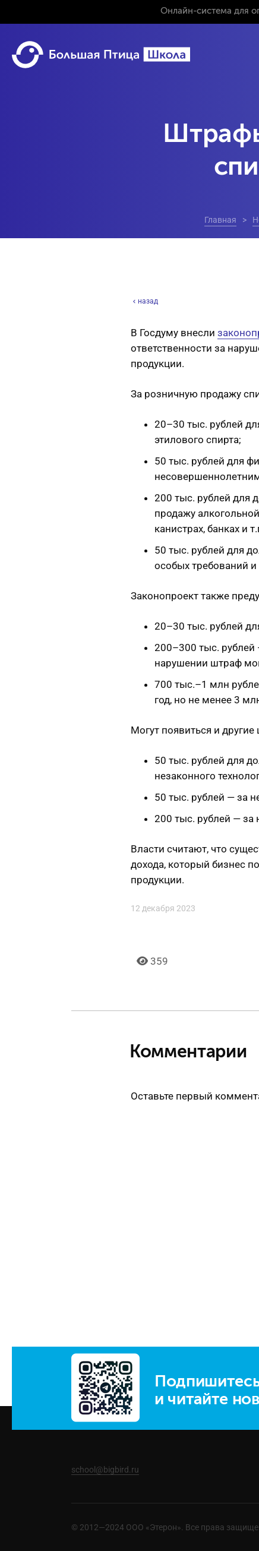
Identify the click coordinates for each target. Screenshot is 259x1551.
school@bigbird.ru (105, 1469)
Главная (220, 220)
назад (144, 301)
